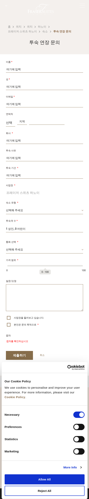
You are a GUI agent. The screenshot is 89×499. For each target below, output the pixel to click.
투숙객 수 (12, 220)
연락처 (9, 114)
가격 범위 (12, 260)
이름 (9, 62)
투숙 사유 (11, 150)
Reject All (44, 490)
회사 (9, 133)
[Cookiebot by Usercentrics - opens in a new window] (67, 367)
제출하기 (19, 355)
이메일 (10, 96)
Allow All (44, 479)
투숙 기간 (12, 168)
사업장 (10, 185)
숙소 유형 (12, 202)
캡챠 (8, 335)
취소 (42, 355)
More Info (70, 467)
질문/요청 (11, 281)
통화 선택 (12, 242)
